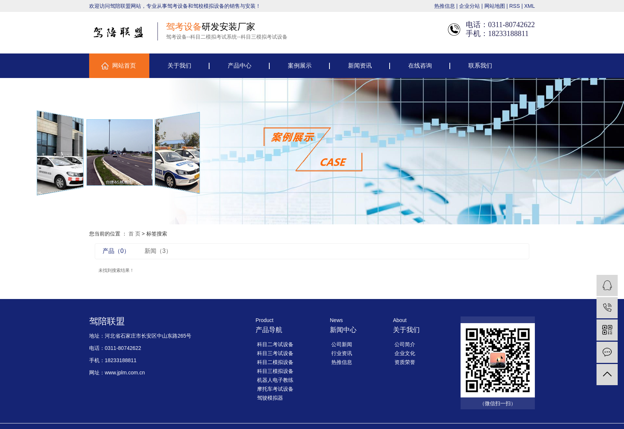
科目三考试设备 (275, 353)
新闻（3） (158, 251)
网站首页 (124, 65)
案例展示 (300, 65)
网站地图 (494, 6)
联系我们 (480, 65)
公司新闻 (341, 344)
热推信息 (444, 6)
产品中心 (239, 65)
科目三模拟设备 (275, 371)
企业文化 (404, 353)
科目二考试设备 (275, 344)
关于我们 (179, 65)
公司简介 (404, 344)
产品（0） (116, 251)
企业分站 (469, 6)
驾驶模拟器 (270, 398)
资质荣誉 (404, 362)
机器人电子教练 (275, 380)
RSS (514, 6)
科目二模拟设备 (275, 362)
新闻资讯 (360, 65)
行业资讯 (341, 353)
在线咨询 (420, 65)
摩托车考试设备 (275, 389)
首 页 (134, 234)
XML (529, 6)
